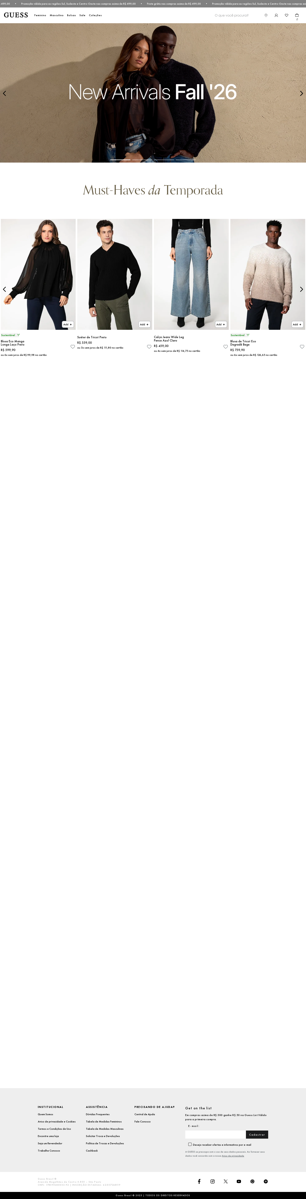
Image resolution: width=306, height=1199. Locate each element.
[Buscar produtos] (255, 15)
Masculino (57, 15)
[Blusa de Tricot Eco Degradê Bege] (267, 289)
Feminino (40, 15)
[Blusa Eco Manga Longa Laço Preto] (38, 289)
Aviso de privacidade (233, 1155)
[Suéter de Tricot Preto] (114, 289)
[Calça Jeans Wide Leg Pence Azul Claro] (191, 289)
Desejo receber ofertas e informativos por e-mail (222, 1144)
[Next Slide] (301, 93)
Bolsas (71, 15)
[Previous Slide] (4, 93)
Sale (82, 15)
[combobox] (255, 15)
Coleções (95, 15)
